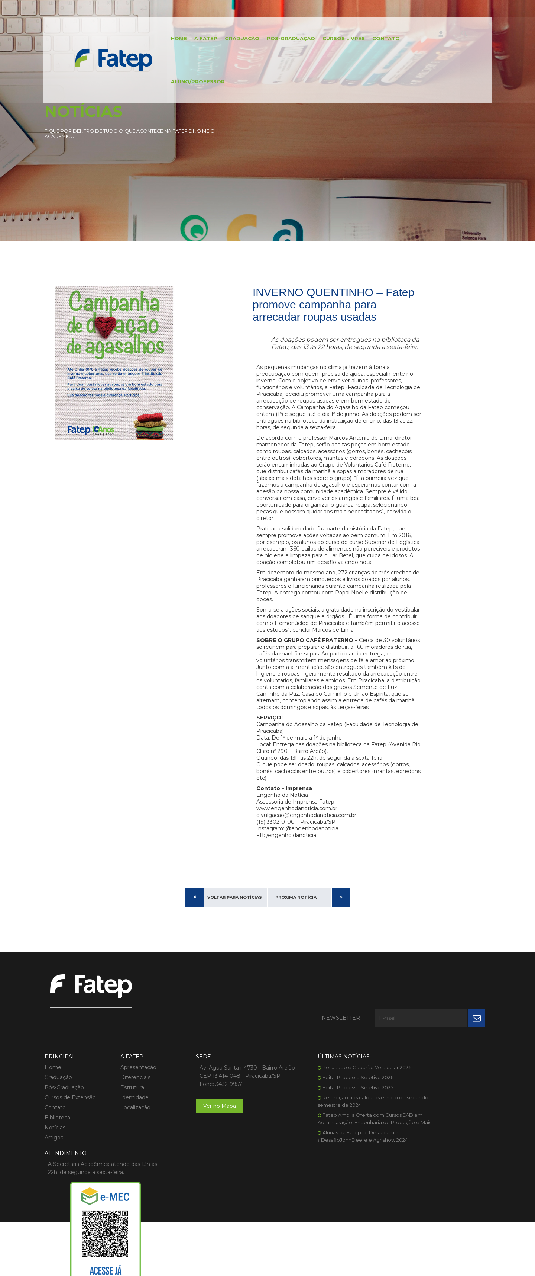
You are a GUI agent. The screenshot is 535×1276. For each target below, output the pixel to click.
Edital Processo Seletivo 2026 (321, 1097)
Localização (126, 1126)
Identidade (125, 1116)
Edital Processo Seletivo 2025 (321, 1107)
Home (171, 39)
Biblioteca (57, 1137)
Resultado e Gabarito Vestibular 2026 (330, 1087)
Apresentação (129, 1086)
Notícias (55, 1147)
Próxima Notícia (296, 951)
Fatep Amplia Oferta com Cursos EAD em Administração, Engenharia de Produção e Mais (327, 1141)
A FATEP (197, 39)
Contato (378, 39)
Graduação (234, 39)
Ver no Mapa (202, 1133)
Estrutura (123, 1106)
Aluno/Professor (190, 84)
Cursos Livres (335, 39)
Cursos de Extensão (70, 1116)
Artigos (54, 1157)
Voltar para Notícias (234, 951)
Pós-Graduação (283, 39)
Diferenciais (126, 1096)
